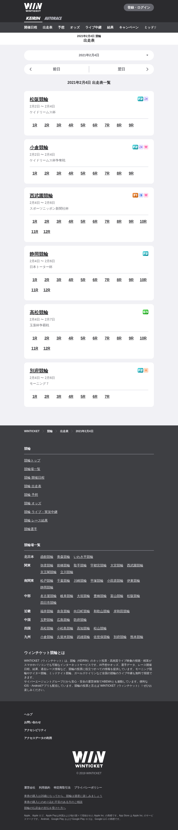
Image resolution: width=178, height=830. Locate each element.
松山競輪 (100, 628)
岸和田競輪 (122, 611)
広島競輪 (63, 620)
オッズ (75, 27)
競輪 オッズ (32, 503)
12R (46, 232)
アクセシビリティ (35, 730)
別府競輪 (39, 370)
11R (34, 232)
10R (143, 221)
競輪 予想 (31, 495)
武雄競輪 (83, 637)
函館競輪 (46, 557)
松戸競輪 (46, 580)
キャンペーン (129, 27)
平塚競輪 (96, 580)
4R (71, 125)
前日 (44, 69)
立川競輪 (66, 572)
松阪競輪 (39, 99)
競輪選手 (30, 529)
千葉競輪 (63, 580)
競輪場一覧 (32, 469)
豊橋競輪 (100, 596)
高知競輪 (83, 628)
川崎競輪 (80, 580)
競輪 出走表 (32, 486)
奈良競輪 (63, 611)
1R (34, 125)
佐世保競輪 (102, 637)
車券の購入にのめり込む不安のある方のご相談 (53, 802)
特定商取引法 (62, 787)
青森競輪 (63, 557)
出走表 (47, 27)
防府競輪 (80, 620)
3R (59, 125)
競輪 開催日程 (34, 477)
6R (95, 125)
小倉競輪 (39, 147)
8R (119, 125)
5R (83, 125)
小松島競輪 (65, 628)
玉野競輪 (46, 620)
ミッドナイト (154, 27)
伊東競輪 (133, 580)
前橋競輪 (63, 565)
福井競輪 (46, 611)
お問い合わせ (32, 722)
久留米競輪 (65, 637)
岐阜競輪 (66, 596)
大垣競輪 (83, 596)
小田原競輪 (115, 580)
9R (131, 125)
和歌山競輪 (102, 611)
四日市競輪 (48, 602)
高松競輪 (39, 312)
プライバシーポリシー (88, 787)
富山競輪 (116, 596)
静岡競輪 (39, 254)
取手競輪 (80, 565)
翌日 (134, 69)
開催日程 (30, 27)
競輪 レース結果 (36, 520)
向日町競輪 (82, 611)
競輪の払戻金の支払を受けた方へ (45, 808)
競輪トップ (32, 460)
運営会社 (29, 787)
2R (46, 125)
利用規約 (44, 787)
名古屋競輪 (48, 596)
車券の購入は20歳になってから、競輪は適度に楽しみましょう (63, 796)
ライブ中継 (93, 27)
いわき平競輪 (83, 557)
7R (107, 125)
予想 (61, 27)
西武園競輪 (41, 195)
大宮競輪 (116, 565)
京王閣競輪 (48, 572)
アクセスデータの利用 (38, 738)
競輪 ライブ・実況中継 (40, 512)
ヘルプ (28, 714)
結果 (110, 27)
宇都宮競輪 (98, 565)
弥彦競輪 (46, 565)
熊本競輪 (136, 637)
